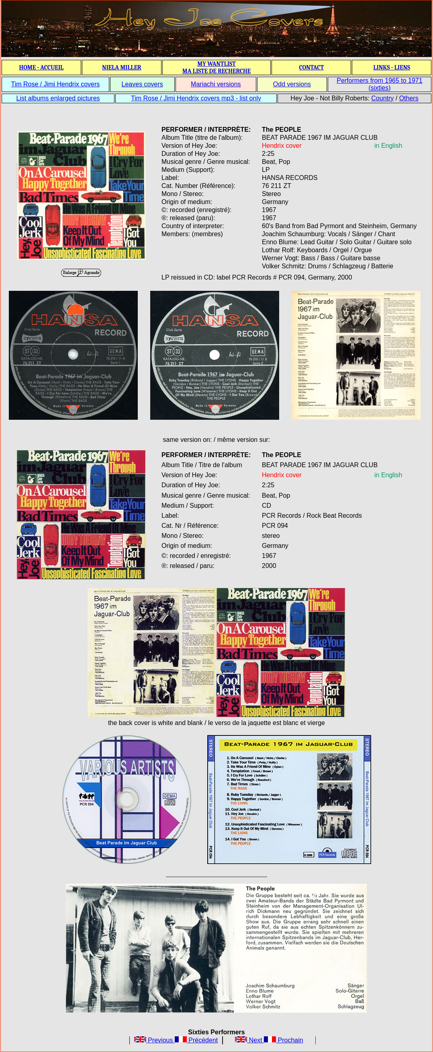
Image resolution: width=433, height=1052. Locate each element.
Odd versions (292, 84)
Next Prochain (269, 1040)
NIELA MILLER (121, 67)
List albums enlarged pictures (58, 98)
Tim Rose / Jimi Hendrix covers (55, 84)
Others (409, 98)
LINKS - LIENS (391, 67)
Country (382, 98)
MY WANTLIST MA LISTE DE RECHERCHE (216, 67)
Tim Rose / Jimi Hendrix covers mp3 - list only (196, 98)
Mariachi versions (216, 84)
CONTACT (311, 67)
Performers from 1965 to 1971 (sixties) (379, 84)
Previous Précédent (176, 1040)
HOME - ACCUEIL (41, 67)
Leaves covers (142, 84)
